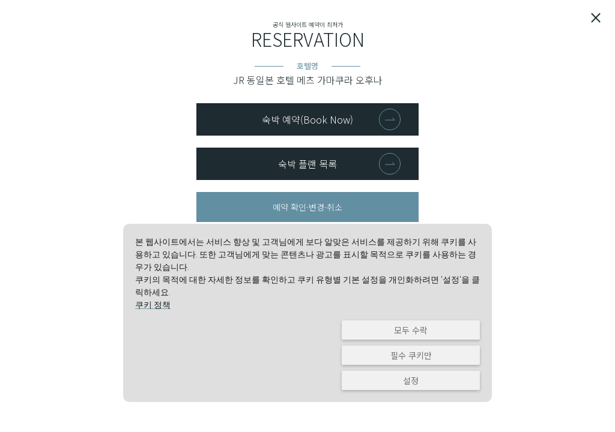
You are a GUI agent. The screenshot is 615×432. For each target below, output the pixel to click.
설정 (411, 380)
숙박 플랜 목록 (307, 164)
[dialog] (307, 313)
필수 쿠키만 (411, 355)
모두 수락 (411, 330)
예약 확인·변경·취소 (307, 207)
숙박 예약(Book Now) (307, 119)
